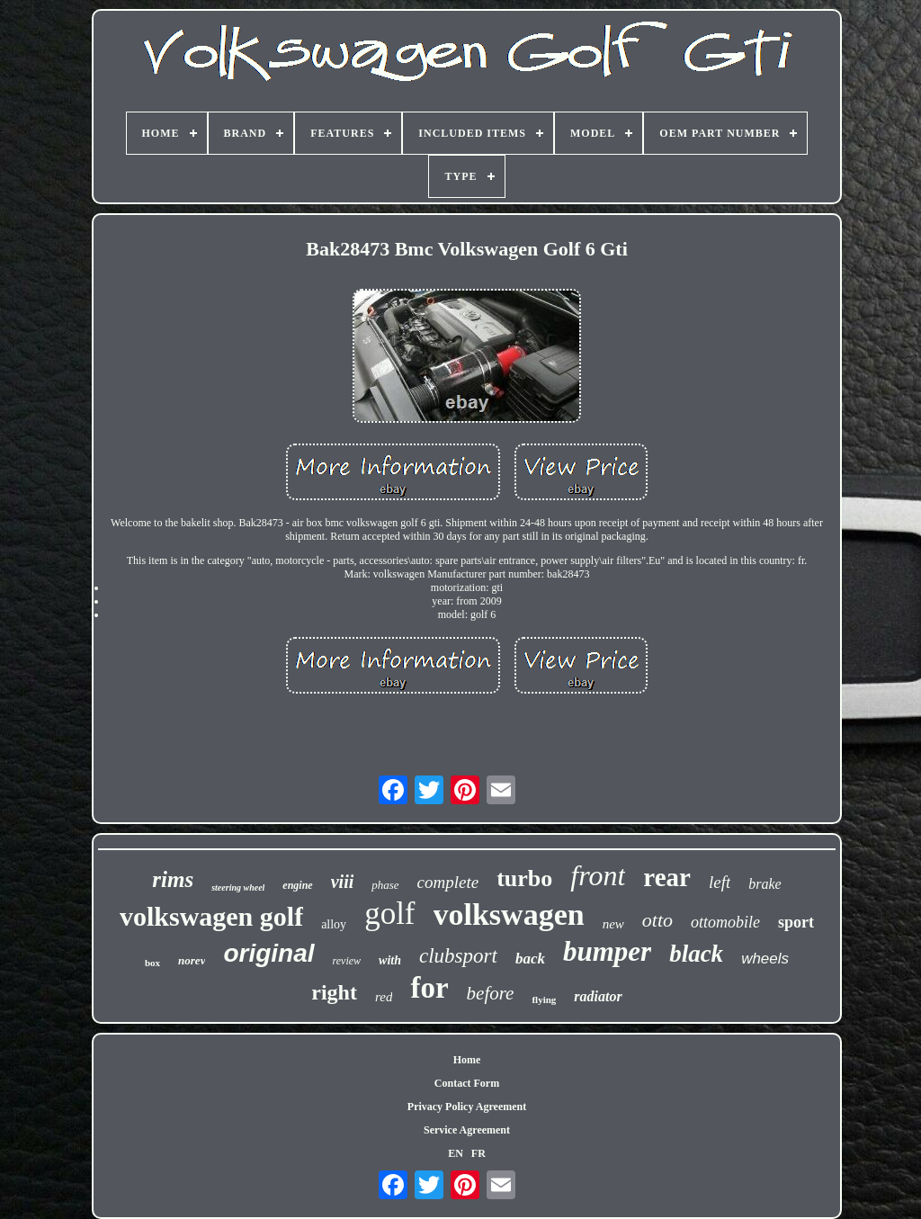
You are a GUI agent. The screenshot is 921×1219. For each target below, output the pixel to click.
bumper (607, 951)
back (530, 958)
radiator (597, 996)
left (719, 882)
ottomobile (725, 922)
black (696, 953)
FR (478, 1153)
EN (455, 1153)
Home (467, 1059)
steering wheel (237, 887)
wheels (765, 958)
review (347, 961)
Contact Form (466, 1083)
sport (796, 922)
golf (389, 913)
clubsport (458, 956)
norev (191, 960)
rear (667, 877)
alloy (333, 924)
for (429, 988)
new (613, 924)
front (597, 875)
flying (544, 999)
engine (297, 885)
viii (342, 882)
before (490, 993)
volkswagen (509, 914)
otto (657, 920)
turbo (524, 878)
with (390, 960)
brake (764, 884)
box (152, 962)
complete (448, 882)
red (383, 997)
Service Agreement (467, 1130)
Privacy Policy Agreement (466, 1106)
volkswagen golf (211, 916)
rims (172, 879)
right (334, 992)
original (268, 953)
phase (384, 885)
